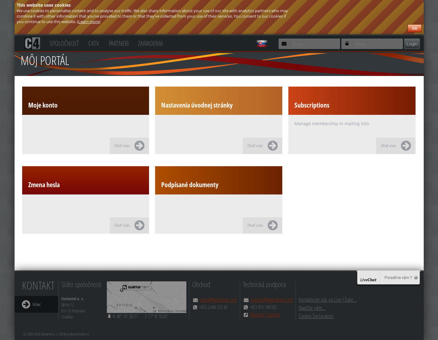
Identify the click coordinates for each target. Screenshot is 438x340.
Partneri (119, 43)
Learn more (88, 21)
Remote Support (265, 314)
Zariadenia (150, 43)
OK (414, 28)
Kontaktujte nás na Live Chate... (328, 299)
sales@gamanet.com (218, 299)
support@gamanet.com (271, 299)
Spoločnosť (64, 43)
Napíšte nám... (312, 308)
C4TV (93, 43)
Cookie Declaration (316, 316)
